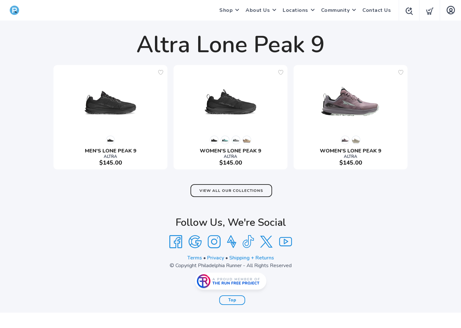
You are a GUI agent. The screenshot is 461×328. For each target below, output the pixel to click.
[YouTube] (285, 241)
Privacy (215, 257)
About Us (256, 10)
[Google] (195, 241)
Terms (194, 257)
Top (232, 300)
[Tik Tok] (248, 241)
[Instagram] (214, 241)
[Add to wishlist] (161, 72)
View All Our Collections (231, 190)
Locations (293, 10)
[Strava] (231, 241)
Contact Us (374, 10)
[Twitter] (266, 241)
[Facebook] (175, 241)
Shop (224, 10)
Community (333, 10)
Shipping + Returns (251, 257)
